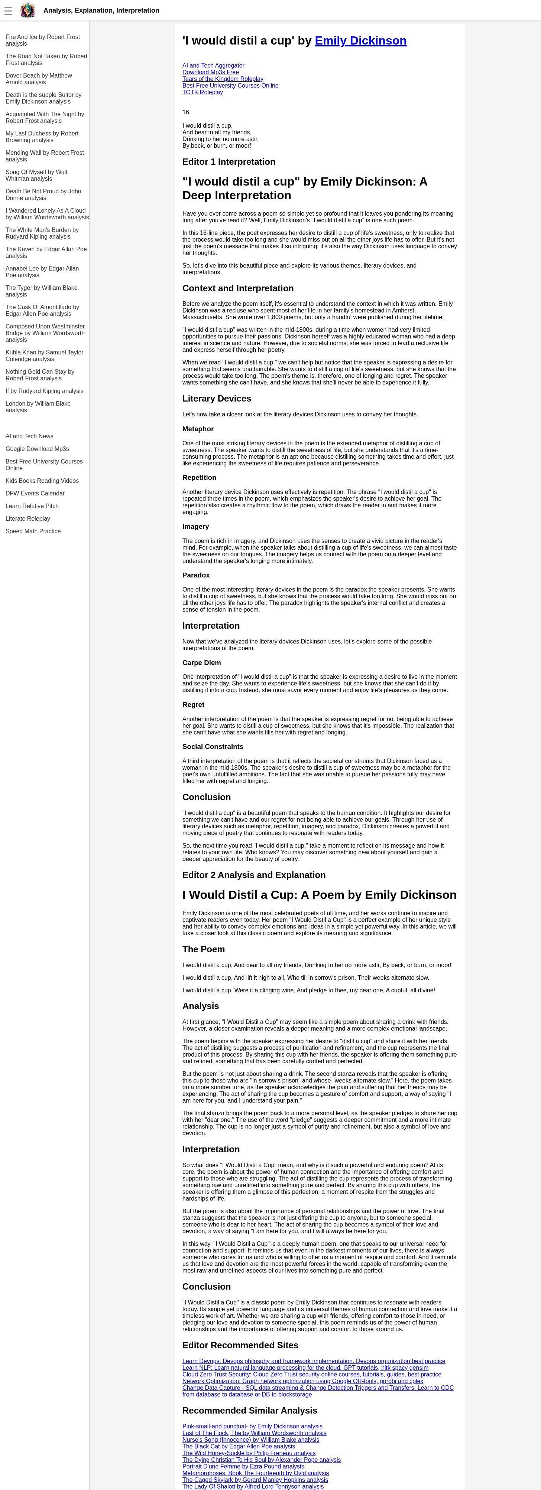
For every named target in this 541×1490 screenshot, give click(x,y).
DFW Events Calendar (35, 493)
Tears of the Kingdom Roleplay (222, 79)
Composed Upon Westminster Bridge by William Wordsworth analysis (45, 333)
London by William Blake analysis (38, 406)
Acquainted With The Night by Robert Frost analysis (45, 117)
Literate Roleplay (28, 518)
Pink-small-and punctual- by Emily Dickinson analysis (252, 1426)
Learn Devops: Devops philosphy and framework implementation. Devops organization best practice (314, 1361)
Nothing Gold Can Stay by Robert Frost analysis (40, 375)
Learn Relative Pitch (32, 506)
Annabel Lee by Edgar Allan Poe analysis (42, 271)
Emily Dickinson (361, 40)
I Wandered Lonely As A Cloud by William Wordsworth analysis (47, 213)
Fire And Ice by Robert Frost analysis (43, 40)
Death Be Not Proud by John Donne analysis (43, 194)
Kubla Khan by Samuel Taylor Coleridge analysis (45, 355)
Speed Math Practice (33, 531)
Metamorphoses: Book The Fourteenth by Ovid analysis (255, 1473)
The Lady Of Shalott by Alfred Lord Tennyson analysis (253, 1486)
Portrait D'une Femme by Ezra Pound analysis (243, 1466)
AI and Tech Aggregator (213, 65)
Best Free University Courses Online (44, 464)
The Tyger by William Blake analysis (42, 291)
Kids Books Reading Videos (42, 481)
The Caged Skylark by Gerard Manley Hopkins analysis (255, 1480)
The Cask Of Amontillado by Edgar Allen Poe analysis (42, 310)
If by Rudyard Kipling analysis (45, 391)
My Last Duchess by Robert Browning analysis (42, 136)
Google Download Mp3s (37, 449)
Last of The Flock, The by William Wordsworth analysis (254, 1433)
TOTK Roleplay (202, 92)
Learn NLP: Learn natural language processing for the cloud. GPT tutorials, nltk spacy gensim (305, 1368)
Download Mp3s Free (210, 72)
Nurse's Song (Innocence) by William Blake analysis (251, 1440)
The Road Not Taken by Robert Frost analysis (46, 59)
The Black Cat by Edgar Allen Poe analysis (238, 1446)
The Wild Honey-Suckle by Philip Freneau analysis (248, 1453)
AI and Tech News (30, 436)
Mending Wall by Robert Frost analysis (45, 156)
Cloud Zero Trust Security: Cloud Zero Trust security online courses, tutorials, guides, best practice (311, 1374)
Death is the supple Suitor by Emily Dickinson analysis (44, 98)
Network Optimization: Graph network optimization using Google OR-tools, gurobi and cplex (302, 1381)
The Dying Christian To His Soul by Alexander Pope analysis (261, 1460)
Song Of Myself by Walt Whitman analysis (37, 175)
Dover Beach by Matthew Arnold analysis (39, 78)
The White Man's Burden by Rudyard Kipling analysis (42, 233)
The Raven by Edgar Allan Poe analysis (46, 252)
